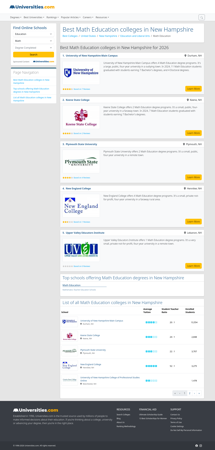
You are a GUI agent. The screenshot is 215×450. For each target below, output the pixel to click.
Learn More (193, 88)
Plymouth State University (81, 144)
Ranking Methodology (126, 426)
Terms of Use (176, 422)
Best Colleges (70, 36)
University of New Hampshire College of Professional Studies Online (110, 379)
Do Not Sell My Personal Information (186, 430)
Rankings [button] (52, 17)
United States (88, 36)
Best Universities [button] (33, 17)
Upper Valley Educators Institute (85, 232)
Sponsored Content (21, 62)
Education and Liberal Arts (135, 36)
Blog (118, 418)
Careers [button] (87, 17)
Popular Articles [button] (70, 17)
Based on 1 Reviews (82, 222)
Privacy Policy (176, 418)
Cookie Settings (177, 426)
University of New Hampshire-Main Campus (92, 55)
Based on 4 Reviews (82, 177)
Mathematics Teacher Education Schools (79, 290)
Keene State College (78, 100)
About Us (121, 422)
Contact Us (175, 414)
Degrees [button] (15, 17)
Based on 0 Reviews (82, 266)
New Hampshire (108, 36)
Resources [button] (101, 17)
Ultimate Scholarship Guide (151, 414)
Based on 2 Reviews (82, 133)
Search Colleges (123, 414)
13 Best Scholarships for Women (153, 418)
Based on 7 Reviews (82, 89)
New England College (78, 188)
